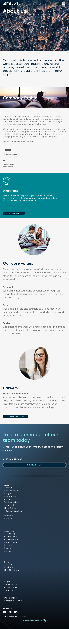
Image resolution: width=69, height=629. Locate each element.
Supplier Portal (12, 505)
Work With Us (11, 502)
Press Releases (11, 490)
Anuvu (26, 616)
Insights (8, 493)
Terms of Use (10, 584)
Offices (7, 499)
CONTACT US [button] (34, 465)
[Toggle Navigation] (63, 3)
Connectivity (10, 536)
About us (9, 488)
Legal (7, 582)
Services (8, 551)
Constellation (11, 539)
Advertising (10, 533)
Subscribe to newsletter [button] (34, 620)
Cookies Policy (11, 587)
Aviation (8, 564)
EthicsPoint (14, 213)
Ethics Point (10, 496)
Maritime (8, 567)
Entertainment (11, 542)
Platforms (9, 545)
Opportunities (15, 416)
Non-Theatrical (11, 570)
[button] (63, 3)
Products (8, 548)
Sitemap (8, 590)
